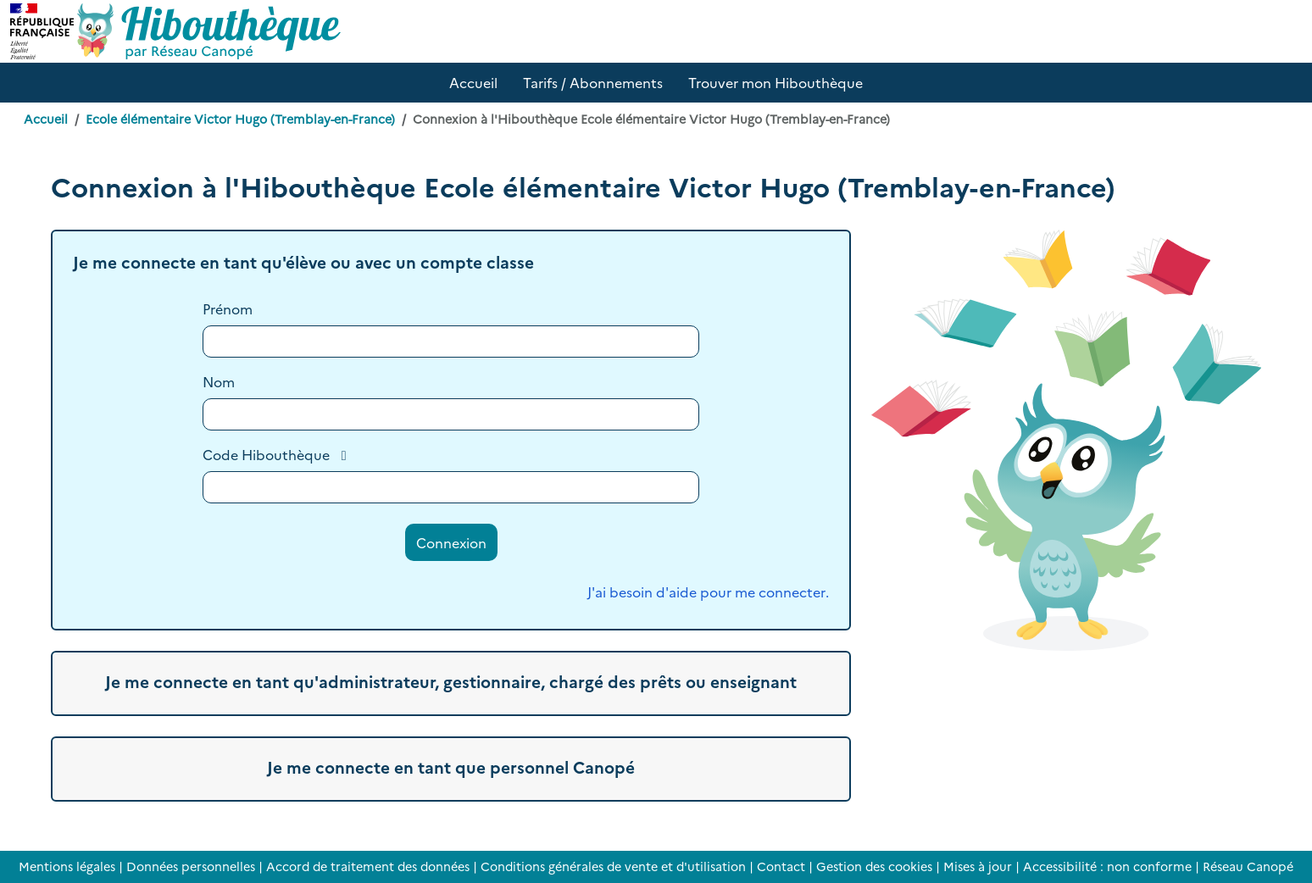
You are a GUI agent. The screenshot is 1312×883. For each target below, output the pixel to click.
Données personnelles (190, 866)
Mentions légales (67, 866)
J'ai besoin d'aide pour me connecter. (708, 591)
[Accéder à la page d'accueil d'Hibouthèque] (209, 31)
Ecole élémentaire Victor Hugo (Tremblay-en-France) (240, 118)
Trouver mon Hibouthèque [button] (775, 82)
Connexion (451, 542)
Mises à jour (977, 866)
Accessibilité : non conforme (1107, 866)
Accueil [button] (473, 82)
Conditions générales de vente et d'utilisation (613, 866)
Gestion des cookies (874, 866)
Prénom (228, 308)
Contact (781, 866)
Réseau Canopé (1248, 866)
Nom (219, 381)
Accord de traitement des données (368, 866)
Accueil (46, 118)
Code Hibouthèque (266, 454)
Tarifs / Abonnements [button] (593, 82)
